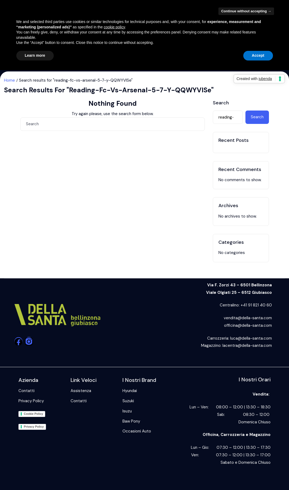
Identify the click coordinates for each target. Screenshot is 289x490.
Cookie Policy (33, 413)
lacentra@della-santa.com (247, 345)
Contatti (26, 390)
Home (9, 80)
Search (221, 103)
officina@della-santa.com (248, 325)
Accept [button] (258, 55)
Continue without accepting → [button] (246, 11)
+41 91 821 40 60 (256, 305)
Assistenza (81, 390)
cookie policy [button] (114, 27)
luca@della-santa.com (251, 338)
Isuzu (127, 411)
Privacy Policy (31, 401)
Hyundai (129, 390)
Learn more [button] (35, 55)
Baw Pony (131, 421)
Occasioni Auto (136, 431)
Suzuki (128, 401)
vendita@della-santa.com (248, 318)
